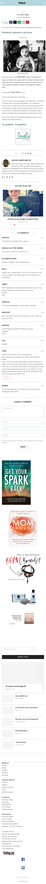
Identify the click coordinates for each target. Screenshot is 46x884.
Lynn (4, 351)
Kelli (4, 269)
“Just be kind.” (20, 742)
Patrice (5, 238)
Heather (6, 312)
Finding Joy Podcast (7, 787)
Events (4, 789)
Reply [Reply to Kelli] (42, 269)
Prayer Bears (5, 376)
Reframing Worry (21, 731)
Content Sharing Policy (8, 821)
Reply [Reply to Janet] (42, 284)
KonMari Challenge (7, 809)
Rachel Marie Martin (24, 17)
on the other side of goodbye (26, 707)
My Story (4, 765)
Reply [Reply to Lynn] (42, 351)
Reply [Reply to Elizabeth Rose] (42, 258)
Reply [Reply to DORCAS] (42, 325)
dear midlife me (21, 696)
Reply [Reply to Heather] (42, 312)
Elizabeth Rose (9, 259)
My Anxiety (5, 775)
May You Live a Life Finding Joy (27, 719)
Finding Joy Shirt (6, 804)
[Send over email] (19, 22)
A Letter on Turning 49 (16, 686)
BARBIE (5, 386)
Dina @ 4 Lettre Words (12, 248)
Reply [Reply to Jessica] (42, 302)
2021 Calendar (6, 807)
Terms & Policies (7, 819)
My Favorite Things (7, 800)
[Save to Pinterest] (27, 22)
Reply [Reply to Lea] (42, 340)
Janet (5, 284)
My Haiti (4, 768)
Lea (3, 340)
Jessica (5, 302)
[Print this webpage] (23, 22)
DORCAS (5, 325)
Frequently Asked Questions (10, 824)
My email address (7, 378)
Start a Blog (5, 802)
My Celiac (4, 770)
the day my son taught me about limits (23, 219)
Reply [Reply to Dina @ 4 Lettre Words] (42, 248)
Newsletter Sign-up (7, 792)
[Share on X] (15, 22)
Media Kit (4, 785)
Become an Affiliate (7, 816)
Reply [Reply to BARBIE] (42, 385)
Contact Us (5, 782)
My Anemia (5, 773)
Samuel (23, 12)
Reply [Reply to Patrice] (42, 237)
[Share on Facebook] (11, 22)
